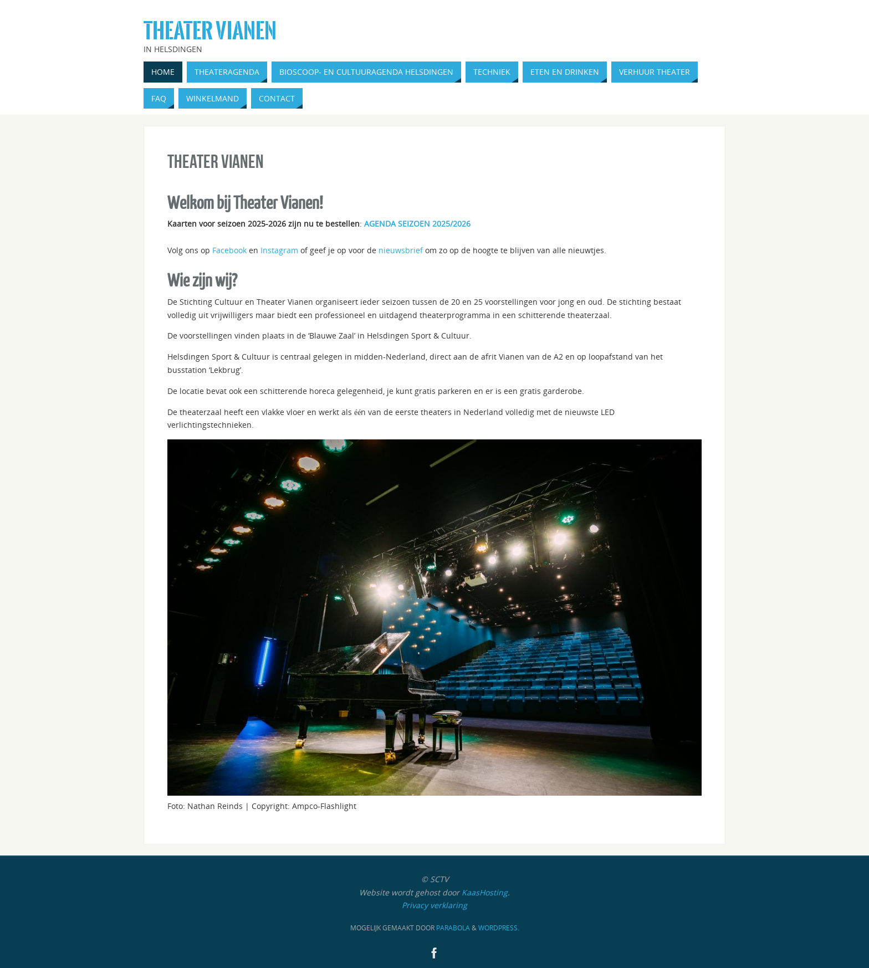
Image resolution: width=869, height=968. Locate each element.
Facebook (229, 250)
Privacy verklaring (434, 905)
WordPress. (498, 928)
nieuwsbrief (401, 250)
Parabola (453, 928)
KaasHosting (485, 892)
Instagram (279, 250)
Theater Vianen (210, 31)
